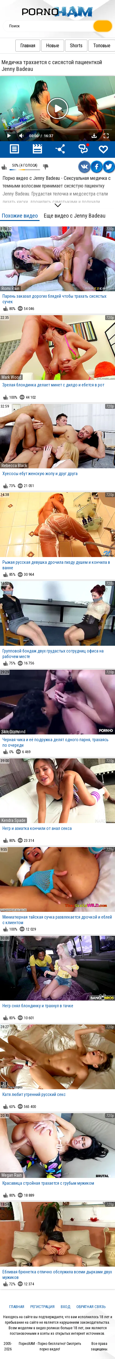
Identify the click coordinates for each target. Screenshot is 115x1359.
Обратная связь (91, 1306)
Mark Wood (11, 377)
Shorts (64, 45)
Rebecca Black (14, 465)
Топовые (89, 45)
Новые (40, 45)
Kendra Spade (13, 820)
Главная (15, 45)
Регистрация (42, 1306)
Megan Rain (12, 1175)
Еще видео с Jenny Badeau (74, 215)
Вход (65, 1306)
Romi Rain (10, 288)
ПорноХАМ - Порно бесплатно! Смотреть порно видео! (50, 1346)
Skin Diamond (13, 731)
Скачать (94, 135)
